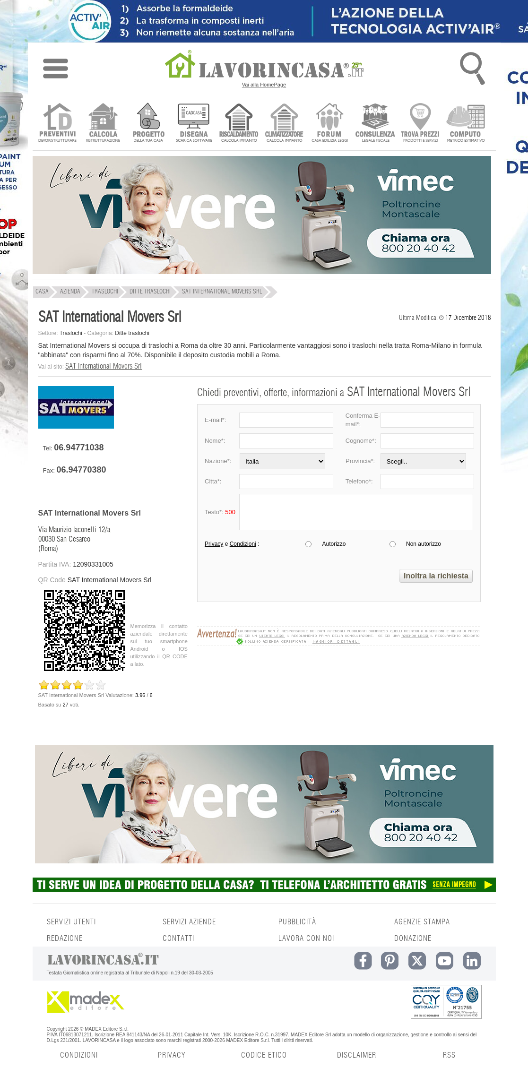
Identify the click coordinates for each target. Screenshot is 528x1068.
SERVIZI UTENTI (71, 922)
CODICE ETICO (264, 1055)
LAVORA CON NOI (306, 938)
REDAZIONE (65, 938)
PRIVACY (171, 1055)
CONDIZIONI (79, 1055)
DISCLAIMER (356, 1055)
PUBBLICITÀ (297, 922)
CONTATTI (178, 938)
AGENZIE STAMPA (422, 922)
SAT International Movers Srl (103, 366)
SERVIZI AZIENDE (189, 922)
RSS (449, 1055)
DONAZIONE (413, 938)
